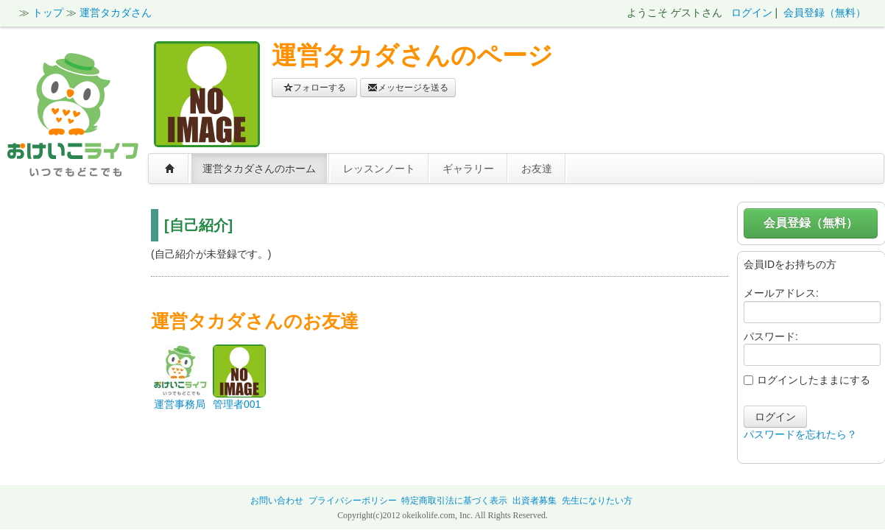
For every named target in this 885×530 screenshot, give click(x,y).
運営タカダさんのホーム (259, 168)
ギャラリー (468, 168)
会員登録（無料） (824, 12)
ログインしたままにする (807, 380)
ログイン (751, 12)
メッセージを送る (407, 87)
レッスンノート (379, 168)
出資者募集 (534, 500)
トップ (47, 12)
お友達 (536, 168)
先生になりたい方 (597, 500)
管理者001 (237, 404)
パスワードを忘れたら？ (800, 434)
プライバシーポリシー (352, 500)
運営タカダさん (116, 12)
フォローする (314, 87)
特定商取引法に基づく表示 (454, 500)
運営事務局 (179, 404)
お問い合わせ (276, 500)
